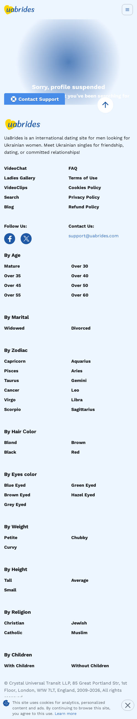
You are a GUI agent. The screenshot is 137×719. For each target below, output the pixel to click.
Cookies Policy (84, 187)
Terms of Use (82, 178)
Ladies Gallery (19, 178)
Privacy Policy (84, 197)
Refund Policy (83, 206)
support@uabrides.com (93, 235)
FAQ (72, 168)
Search (11, 197)
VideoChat (15, 168)
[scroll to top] (105, 105)
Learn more (65, 713)
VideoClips (16, 187)
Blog (9, 206)
